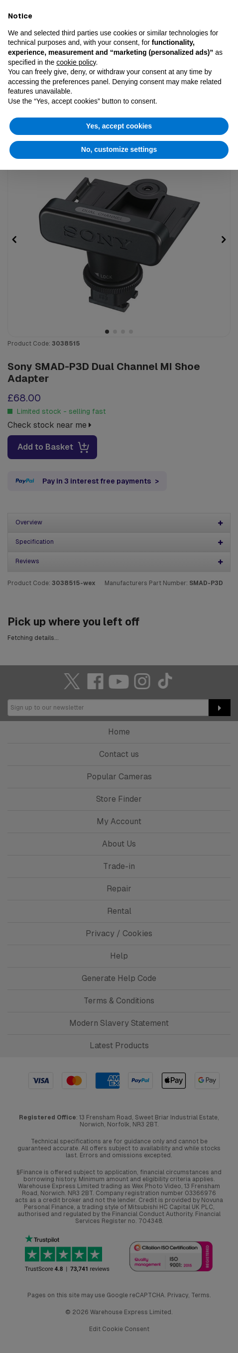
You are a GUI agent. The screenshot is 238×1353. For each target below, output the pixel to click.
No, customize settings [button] (119, 149)
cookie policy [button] (76, 62)
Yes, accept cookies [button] (119, 126)
